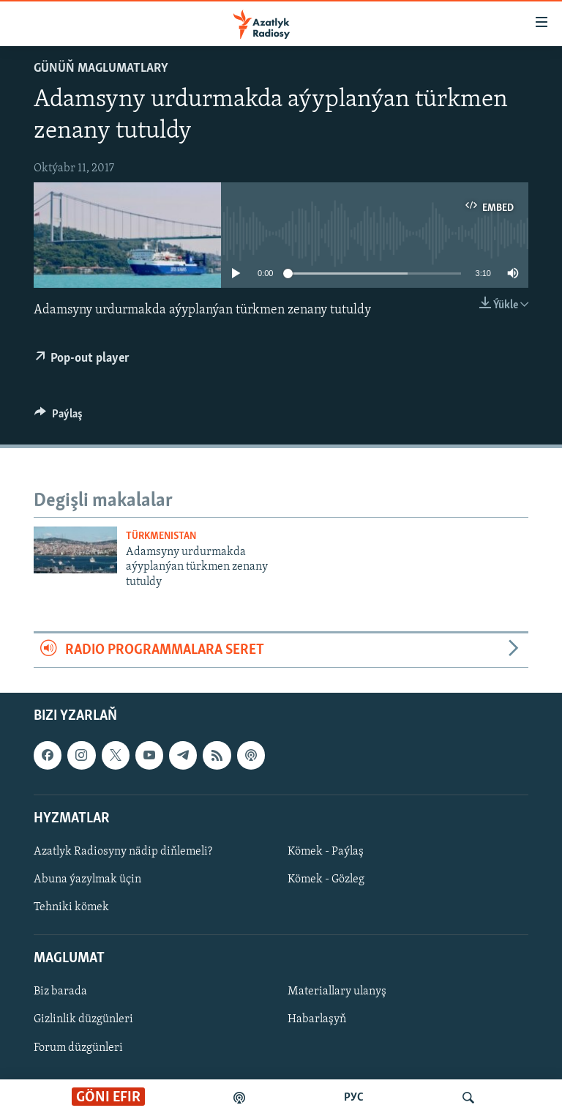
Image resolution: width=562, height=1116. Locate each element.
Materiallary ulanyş (337, 992)
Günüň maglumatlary (101, 68)
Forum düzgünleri (78, 1048)
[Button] (58, 417)
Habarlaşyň (317, 1020)
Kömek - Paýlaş (326, 852)
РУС (354, 1098)
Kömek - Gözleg (326, 879)
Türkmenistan (161, 536)
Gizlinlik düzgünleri (83, 1020)
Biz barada (60, 992)
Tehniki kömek (71, 907)
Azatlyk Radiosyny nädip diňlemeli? (123, 852)
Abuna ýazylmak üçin (87, 879)
